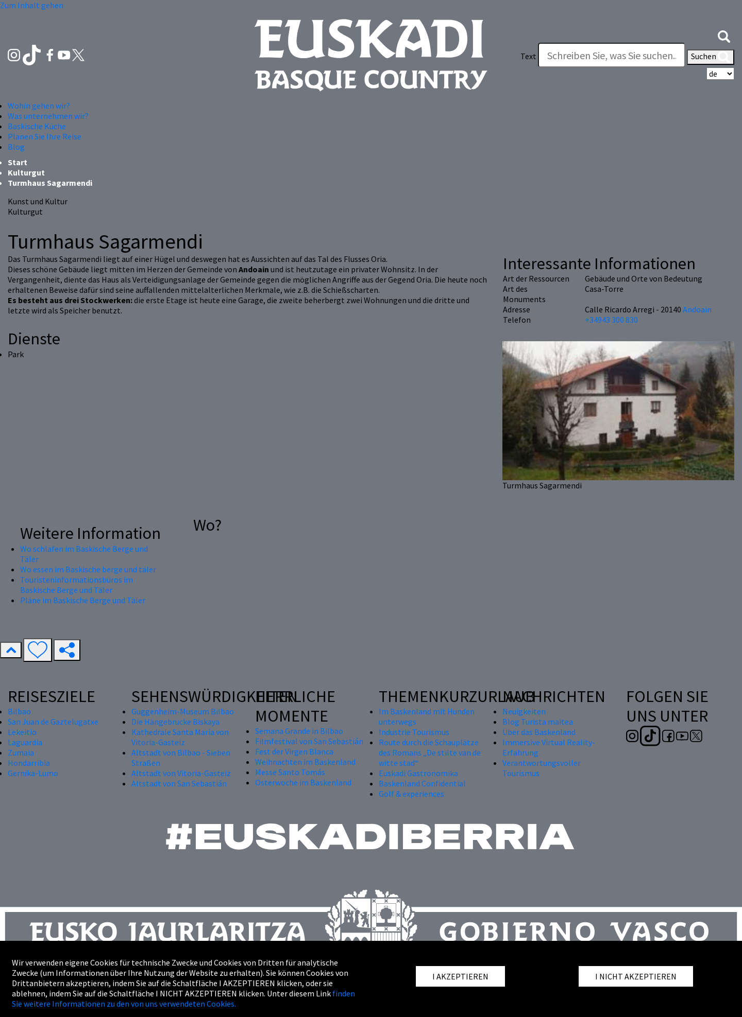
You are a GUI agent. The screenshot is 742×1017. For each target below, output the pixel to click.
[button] (724, 35)
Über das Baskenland (539, 732)
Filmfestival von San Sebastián (309, 741)
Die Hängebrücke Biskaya (175, 721)
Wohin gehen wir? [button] (39, 105)
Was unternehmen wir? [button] (48, 116)
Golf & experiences (411, 793)
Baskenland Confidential (422, 783)
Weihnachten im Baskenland (305, 762)
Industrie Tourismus (414, 732)
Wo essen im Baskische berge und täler (88, 569)
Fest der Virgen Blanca (294, 751)
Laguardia (25, 742)
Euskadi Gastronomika (418, 773)
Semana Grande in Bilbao (299, 731)
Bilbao (19, 711)
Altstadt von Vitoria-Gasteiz (181, 773)
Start (17, 162)
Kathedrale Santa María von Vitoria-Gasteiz (180, 737)
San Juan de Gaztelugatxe (53, 721)
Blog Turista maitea (537, 721)
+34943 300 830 (611, 319)
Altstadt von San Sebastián (179, 783)
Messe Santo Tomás (290, 772)
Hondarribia (29, 763)
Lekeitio (22, 732)
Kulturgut (26, 172)
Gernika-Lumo (33, 773)
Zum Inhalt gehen (31, 5)
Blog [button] (16, 147)
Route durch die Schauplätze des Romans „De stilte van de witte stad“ (430, 752)
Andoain (697, 309)
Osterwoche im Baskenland (303, 782)
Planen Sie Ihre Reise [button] (44, 136)
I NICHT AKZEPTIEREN (636, 976)
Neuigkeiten (524, 711)
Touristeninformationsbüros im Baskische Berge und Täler (76, 584)
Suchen (710, 57)
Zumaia (21, 752)
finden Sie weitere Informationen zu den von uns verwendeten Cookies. (183, 998)
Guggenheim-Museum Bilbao (182, 711)
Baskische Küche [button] (37, 126)
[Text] (611, 55)
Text (528, 56)
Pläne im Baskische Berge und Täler (82, 600)
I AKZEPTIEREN (460, 976)
